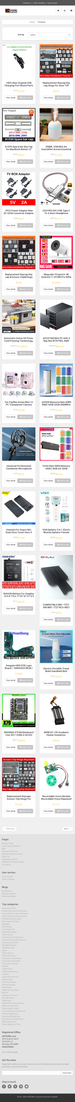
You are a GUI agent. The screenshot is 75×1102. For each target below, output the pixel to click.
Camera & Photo (9, 910)
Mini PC (5, 995)
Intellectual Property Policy (13, 864)
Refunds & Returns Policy (12, 856)
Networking (6, 989)
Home (32, 22)
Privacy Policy (7, 845)
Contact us (27, 3)
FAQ (3, 850)
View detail (10, 98)
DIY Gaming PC (8, 1000)
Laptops (5, 976)
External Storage (9, 984)
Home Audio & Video (10, 923)
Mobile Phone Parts (10, 1008)
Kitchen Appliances (10, 1016)
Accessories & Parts (10, 944)
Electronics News (9, 898)
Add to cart (25, 98)
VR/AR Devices (8, 950)
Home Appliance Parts (11, 1026)
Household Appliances (11, 1018)
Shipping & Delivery (10, 861)
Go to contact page (10, 1054)
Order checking (39, 3)
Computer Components (12, 960)
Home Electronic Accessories (14, 942)
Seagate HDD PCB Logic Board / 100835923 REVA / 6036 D (19, 668)
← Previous (9, 829)
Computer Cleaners (10, 966)
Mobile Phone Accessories (13, 1005)
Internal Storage (8, 987)
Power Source (8, 955)
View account (52, 3)
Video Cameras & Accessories (14, 918)
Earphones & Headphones (12, 939)
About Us (6, 858)
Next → (67, 829)
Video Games (7, 937)
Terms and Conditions (11, 848)
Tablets (5, 968)
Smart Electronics (9, 934)
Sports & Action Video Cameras (15, 915)
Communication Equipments (14, 1013)
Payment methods (10, 853)
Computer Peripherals (11, 963)
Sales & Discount (9, 896)
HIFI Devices (7, 929)
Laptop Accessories (10, 979)
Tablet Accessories (10, 973)
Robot (4, 952)
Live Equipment (8, 931)
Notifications (7, 893)
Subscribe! (67, 1075)
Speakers (6, 926)
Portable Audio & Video (11, 921)
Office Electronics (9, 958)
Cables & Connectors (10, 992)
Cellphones (6, 1002)
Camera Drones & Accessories (14, 913)
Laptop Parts (7, 981)
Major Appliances (9, 1024)
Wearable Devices (9, 947)
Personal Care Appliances (12, 1021)
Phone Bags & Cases (10, 1010)
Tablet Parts (7, 971)
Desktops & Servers (10, 997)
